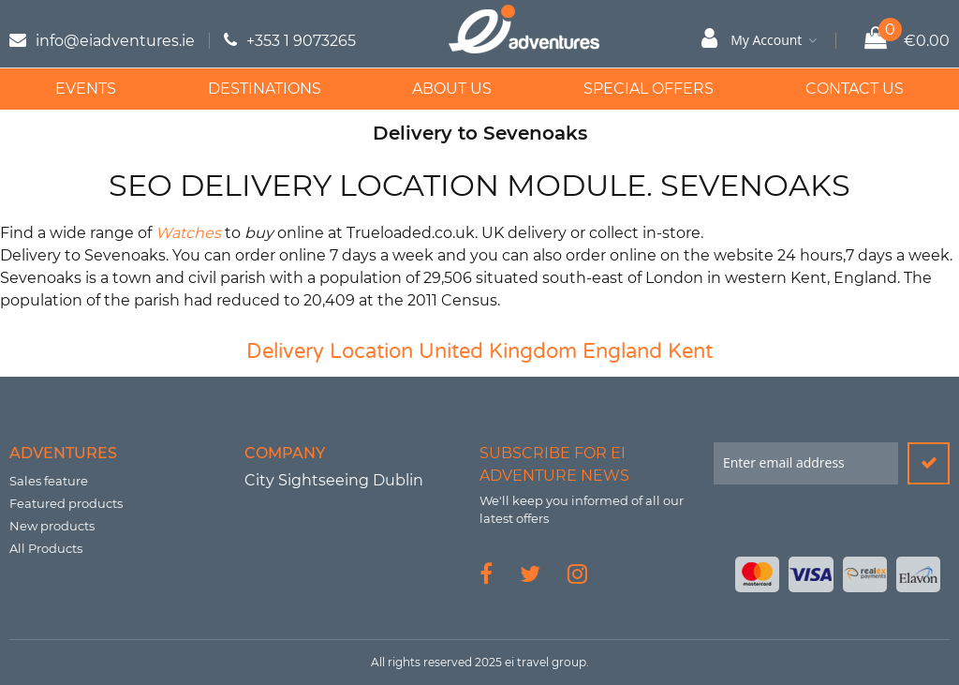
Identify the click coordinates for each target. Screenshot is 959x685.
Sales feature (48, 480)
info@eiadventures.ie (115, 41)
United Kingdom (498, 351)
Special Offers (648, 88)
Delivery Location (329, 351)
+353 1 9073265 (301, 41)
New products (52, 525)
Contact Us (854, 88)
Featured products (66, 503)
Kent (690, 351)
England (622, 351)
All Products (45, 548)
